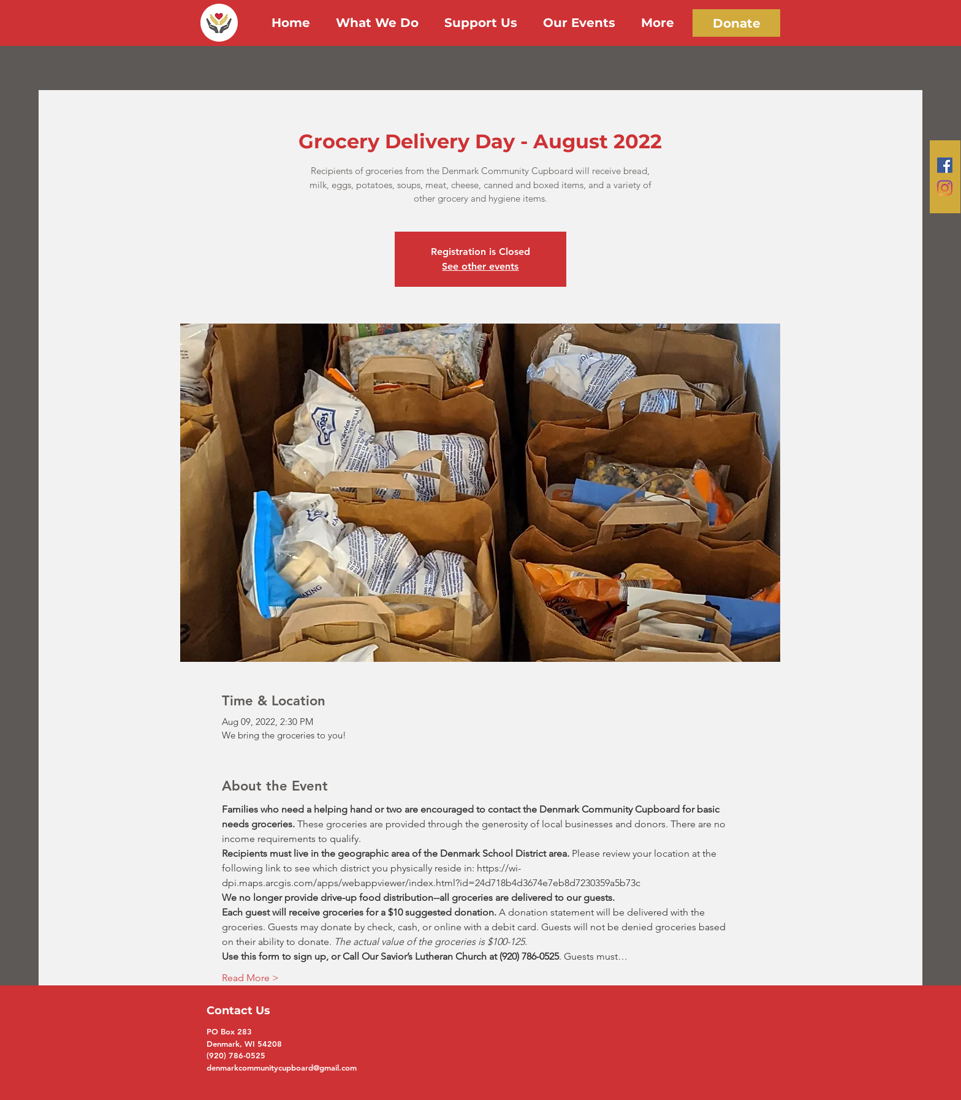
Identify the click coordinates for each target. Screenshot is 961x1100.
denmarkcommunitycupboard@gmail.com (282, 1067)
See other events (480, 266)
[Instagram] (944, 187)
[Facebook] (944, 165)
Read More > (250, 978)
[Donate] (736, 23)
